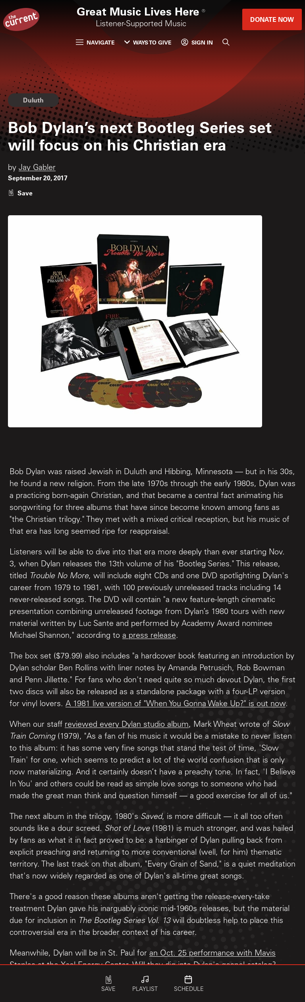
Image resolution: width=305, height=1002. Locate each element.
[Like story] (20, 193)
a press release (149, 636)
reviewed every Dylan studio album (127, 725)
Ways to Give (148, 42)
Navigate (95, 42)
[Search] (226, 42)
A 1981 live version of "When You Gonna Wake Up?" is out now (176, 705)
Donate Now (272, 19)
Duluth (33, 100)
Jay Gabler (37, 168)
